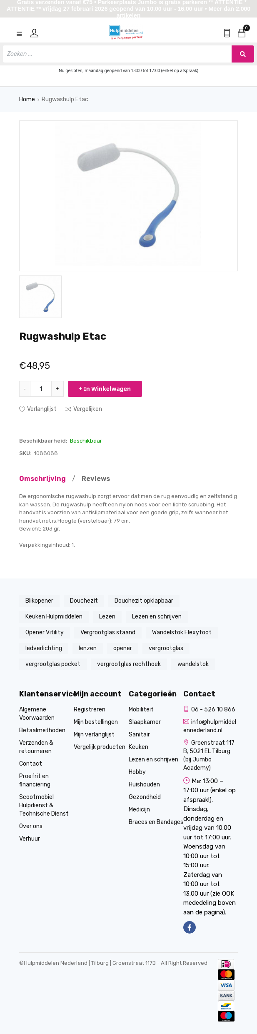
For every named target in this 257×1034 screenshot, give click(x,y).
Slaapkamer (145, 722)
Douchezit (84, 600)
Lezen (107, 616)
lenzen (88, 648)
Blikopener (39, 600)
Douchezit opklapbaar (144, 600)
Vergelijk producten (99, 747)
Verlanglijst (38, 409)
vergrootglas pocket (52, 664)
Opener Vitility (44, 632)
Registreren (89, 709)
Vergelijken (83, 409)
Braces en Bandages (156, 822)
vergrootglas (166, 648)
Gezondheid (145, 797)
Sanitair (139, 734)
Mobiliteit (141, 709)
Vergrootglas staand (107, 632)
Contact (30, 763)
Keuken (138, 747)
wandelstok (193, 664)
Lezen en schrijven (157, 616)
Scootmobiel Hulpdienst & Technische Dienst (44, 805)
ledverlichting (43, 648)
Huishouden (144, 784)
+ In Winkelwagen (105, 389)
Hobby (137, 772)
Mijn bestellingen (96, 722)
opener (122, 648)
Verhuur (29, 838)
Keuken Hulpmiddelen (53, 616)
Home (27, 99)
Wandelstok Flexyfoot (182, 632)
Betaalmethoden (42, 730)
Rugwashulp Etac (65, 99)
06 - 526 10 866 (209, 709)
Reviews (96, 479)
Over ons (30, 826)
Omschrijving (42, 479)
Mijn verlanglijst (94, 734)
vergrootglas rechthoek (129, 664)
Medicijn (139, 809)
